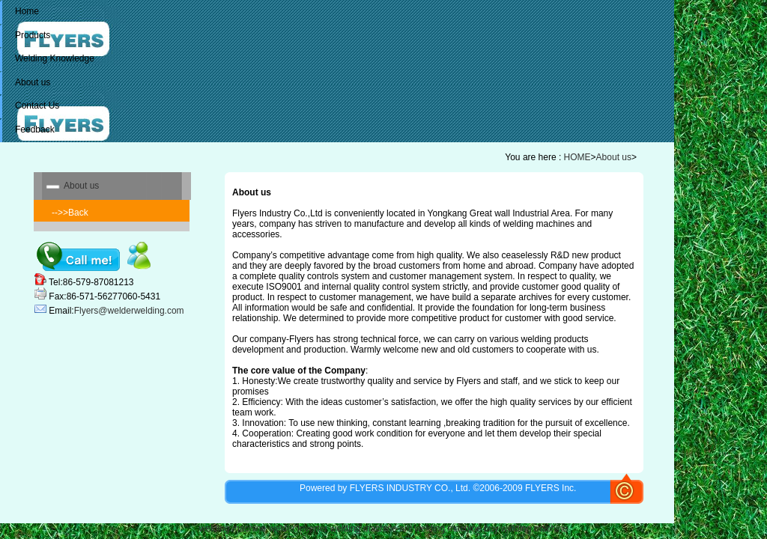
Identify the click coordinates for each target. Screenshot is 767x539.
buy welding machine (526, 528)
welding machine (232, 528)
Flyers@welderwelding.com (129, 310)
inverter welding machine (347, 528)
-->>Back (70, 212)
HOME (577, 157)
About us (613, 157)
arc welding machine (440, 528)
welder (282, 528)
